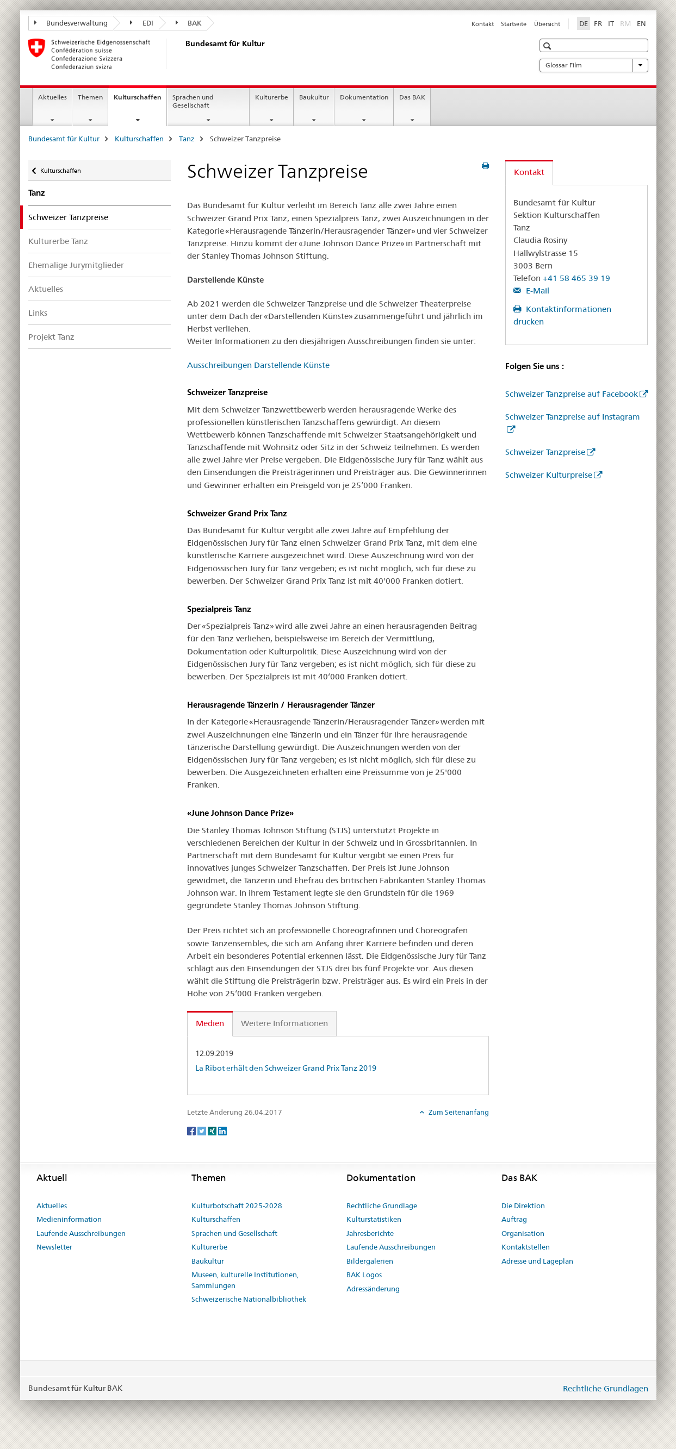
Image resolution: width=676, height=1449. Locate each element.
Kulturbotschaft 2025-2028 (236, 1205)
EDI (141, 22)
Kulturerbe (271, 97)
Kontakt (483, 24)
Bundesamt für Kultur (64, 138)
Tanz (187, 138)
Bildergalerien (369, 1261)
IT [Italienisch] (611, 23)
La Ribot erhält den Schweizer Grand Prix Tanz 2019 (285, 1068)
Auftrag (514, 1219)
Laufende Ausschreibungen (81, 1233)
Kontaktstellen (525, 1246)
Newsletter (54, 1246)
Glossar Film (593, 65)
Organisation (522, 1233)
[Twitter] (202, 1130)
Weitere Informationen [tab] (284, 1023)
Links (37, 313)
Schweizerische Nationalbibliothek (248, 1299)
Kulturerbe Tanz (58, 241)
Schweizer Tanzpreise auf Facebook (571, 394)
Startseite (513, 24)
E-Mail (536, 290)
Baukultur (314, 97)
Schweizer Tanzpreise (545, 452)
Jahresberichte (370, 1233)
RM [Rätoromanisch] (626, 23)
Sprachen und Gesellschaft (192, 101)
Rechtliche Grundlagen (605, 1388)
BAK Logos (364, 1274)
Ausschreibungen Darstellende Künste (258, 365)
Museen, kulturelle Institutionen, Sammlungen (245, 1280)
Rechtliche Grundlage (381, 1205)
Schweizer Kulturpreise (548, 475)
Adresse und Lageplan (537, 1261)
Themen (90, 97)
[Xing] (213, 1130)
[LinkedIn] (222, 1130)
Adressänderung (373, 1288)
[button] (548, 46)
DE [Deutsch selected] (583, 23)
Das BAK (412, 97)
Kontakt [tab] (529, 172)
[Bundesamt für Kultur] (183, 54)
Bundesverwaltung (71, 22)
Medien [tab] (210, 1023)
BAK (189, 22)
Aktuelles (52, 97)
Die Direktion (523, 1205)
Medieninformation (69, 1219)
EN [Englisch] (641, 23)
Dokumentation (364, 97)
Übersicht (547, 24)
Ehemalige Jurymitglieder (76, 265)
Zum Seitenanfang (458, 1112)
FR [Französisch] (598, 23)
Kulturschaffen (140, 100)
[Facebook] (192, 1130)
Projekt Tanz (51, 337)
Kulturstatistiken (373, 1219)
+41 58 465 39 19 (576, 278)
